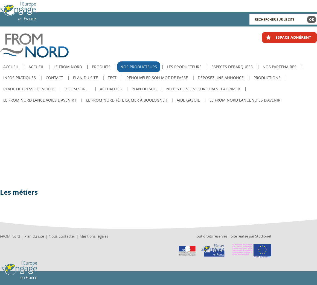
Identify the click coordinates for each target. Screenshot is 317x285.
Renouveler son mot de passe (157, 77)
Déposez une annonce (221, 77)
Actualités (111, 88)
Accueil (36, 66)
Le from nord (68, 66)
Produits (101, 66)
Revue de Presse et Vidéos (29, 88)
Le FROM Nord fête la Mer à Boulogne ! (126, 100)
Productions (267, 77)
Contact (54, 77)
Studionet (263, 236)
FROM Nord (10, 236)
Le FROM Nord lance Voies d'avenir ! (39, 100)
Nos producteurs (138, 66)
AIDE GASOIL (188, 100)
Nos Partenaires (279, 66)
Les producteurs (184, 66)
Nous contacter (62, 236)
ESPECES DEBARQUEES (232, 66)
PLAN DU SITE (144, 88)
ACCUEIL (11, 66)
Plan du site (85, 77)
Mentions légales (94, 236)
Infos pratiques (19, 77)
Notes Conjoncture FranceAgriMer (203, 88)
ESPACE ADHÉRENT (293, 37)
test (112, 77)
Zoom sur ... (77, 88)
